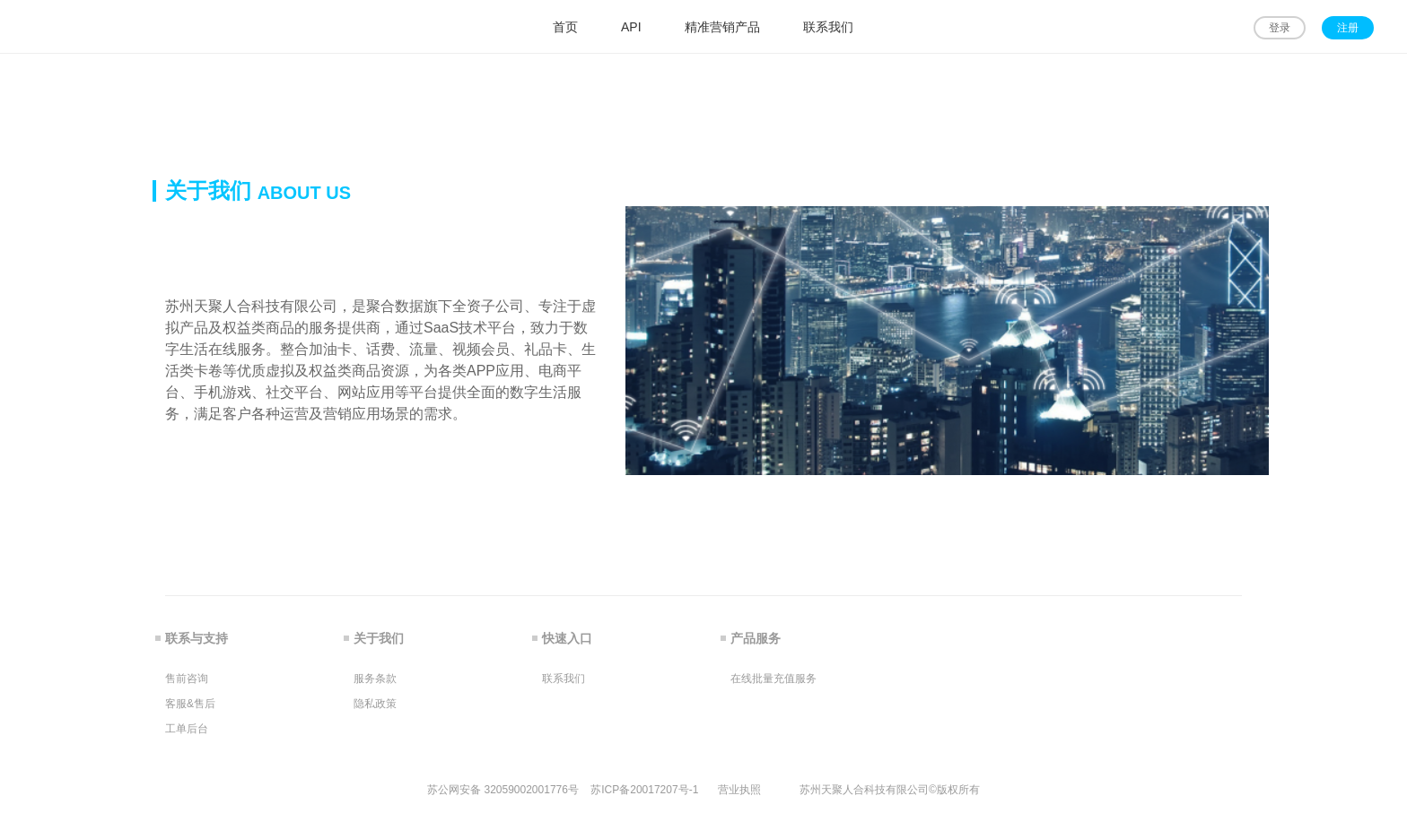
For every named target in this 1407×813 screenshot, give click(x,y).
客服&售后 (190, 703)
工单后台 (186, 728)
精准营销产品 (722, 27)
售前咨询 (186, 678)
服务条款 (375, 678)
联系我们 (563, 678)
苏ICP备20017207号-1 (644, 789)
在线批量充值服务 (773, 678)
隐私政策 (375, 703)
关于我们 (379, 638)
